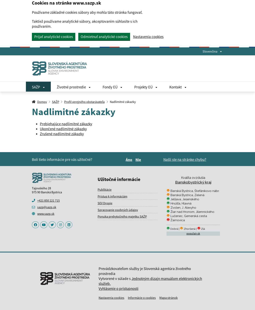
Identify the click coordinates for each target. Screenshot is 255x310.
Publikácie (105, 190)
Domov (42, 102)
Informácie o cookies (142, 298)
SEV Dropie (105, 203)
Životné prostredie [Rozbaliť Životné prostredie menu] (74, 87)
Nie (138, 159)
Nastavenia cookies (148, 37)
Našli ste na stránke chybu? (184, 159)
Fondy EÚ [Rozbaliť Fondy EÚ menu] (112, 87)
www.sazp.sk (45, 214)
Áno (129, 159)
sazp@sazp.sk (46, 207)
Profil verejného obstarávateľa (84, 102)
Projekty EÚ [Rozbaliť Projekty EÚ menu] (145, 87)
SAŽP (55, 102)
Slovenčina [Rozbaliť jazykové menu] (212, 51)
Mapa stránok (168, 298)
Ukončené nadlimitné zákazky (63, 128)
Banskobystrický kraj (193, 182)
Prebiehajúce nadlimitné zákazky (66, 123)
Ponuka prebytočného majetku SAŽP (122, 216)
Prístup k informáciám (112, 196)
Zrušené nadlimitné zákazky (62, 133)
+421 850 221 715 (48, 200)
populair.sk (193, 233)
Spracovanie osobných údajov (118, 210)
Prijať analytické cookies (53, 36)
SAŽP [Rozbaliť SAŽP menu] (38, 87)
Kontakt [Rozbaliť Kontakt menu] (177, 87)
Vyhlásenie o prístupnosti (118, 288)
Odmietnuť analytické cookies (104, 36)
